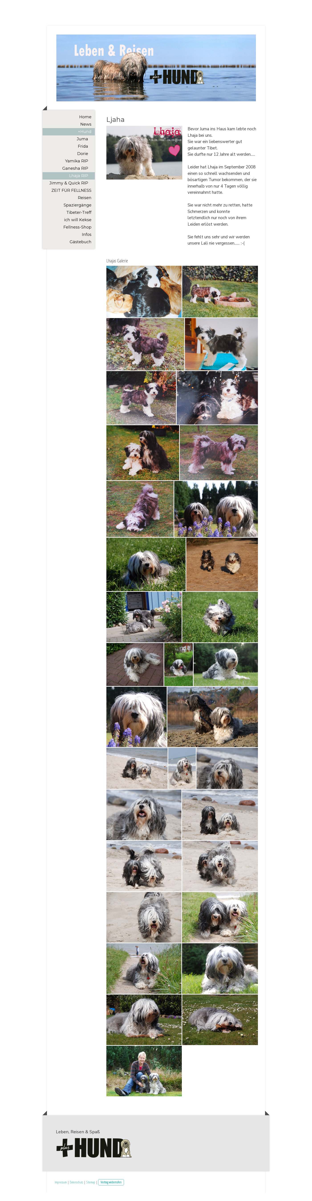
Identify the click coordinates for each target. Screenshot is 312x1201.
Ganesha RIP (75, 176)
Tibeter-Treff (78, 220)
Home (85, 124)
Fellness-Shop (77, 235)
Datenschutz (76, 1190)
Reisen (84, 205)
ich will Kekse (77, 227)
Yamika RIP (76, 168)
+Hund (84, 139)
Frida (83, 154)
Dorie (82, 161)
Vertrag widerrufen (111, 1190)
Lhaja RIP (78, 183)
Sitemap (90, 1190)
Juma (82, 146)
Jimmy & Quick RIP (68, 190)
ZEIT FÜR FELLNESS (71, 198)
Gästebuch (80, 249)
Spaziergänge (77, 212)
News (85, 132)
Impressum (61, 1190)
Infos (86, 242)
